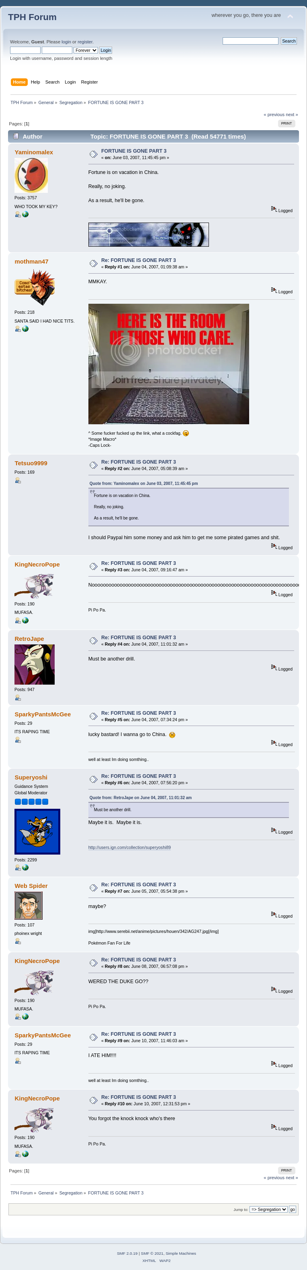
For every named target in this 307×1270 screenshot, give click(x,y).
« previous (274, 114)
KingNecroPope (36, 564)
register (85, 41)
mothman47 (31, 261)
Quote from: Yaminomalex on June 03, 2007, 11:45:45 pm (144, 483)
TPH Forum (32, 17)
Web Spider (30, 885)
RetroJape (29, 638)
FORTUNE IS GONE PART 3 (134, 151)
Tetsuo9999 (30, 463)
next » (292, 114)
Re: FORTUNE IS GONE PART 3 (138, 260)
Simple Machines (181, 1253)
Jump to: (240, 1209)
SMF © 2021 (152, 1253)
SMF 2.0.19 (127, 1253)
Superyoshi (30, 777)
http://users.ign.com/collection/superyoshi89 (129, 847)
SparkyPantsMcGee (42, 714)
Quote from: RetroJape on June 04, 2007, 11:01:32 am (141, 798)
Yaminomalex (33, 152)
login (66, 41)
